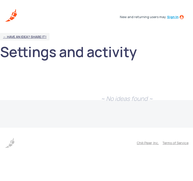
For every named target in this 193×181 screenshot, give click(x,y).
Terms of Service (175, 143)
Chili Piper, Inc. (148, 143)
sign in (172, 17)
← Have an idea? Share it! (24, 36)
